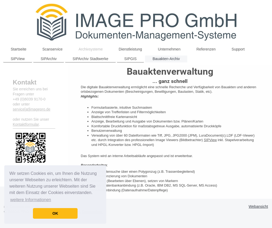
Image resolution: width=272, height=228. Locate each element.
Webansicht (258, 206)
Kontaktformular (26, 124)
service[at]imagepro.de (31, 109)
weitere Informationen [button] (30, 199)
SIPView (210, 140)
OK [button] (55, 213)
